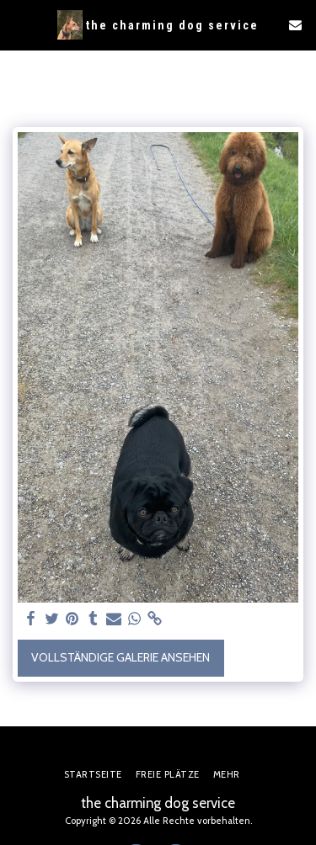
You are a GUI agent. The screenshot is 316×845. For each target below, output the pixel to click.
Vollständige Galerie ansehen (120, 657)
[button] (18, 24)
